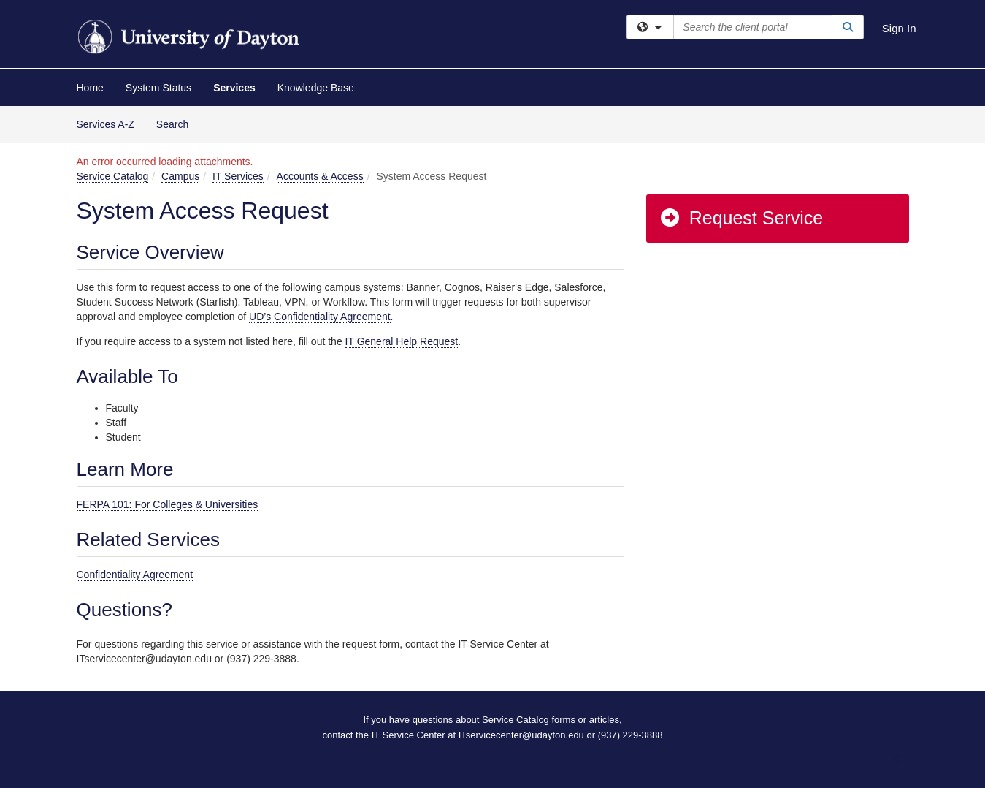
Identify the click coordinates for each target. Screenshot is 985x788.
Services (234, 88)
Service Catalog (113, 176)
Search (177, 123)
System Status (158, 88)
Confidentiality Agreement (135, 574)
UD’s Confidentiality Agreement (320, 316)
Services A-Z (105, 124)
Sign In (899, 28)
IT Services (238, 176)
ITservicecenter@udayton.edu (521, 735)
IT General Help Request (402, 341)
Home (90, 88)
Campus (180, 176)
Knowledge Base (315, 88)
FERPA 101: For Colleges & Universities (167, 504)
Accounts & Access (320, 176)
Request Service (741, 218)
